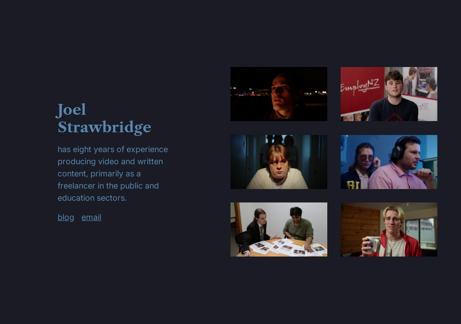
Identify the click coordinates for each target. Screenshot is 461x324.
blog (66, 217)
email (91, 217)
